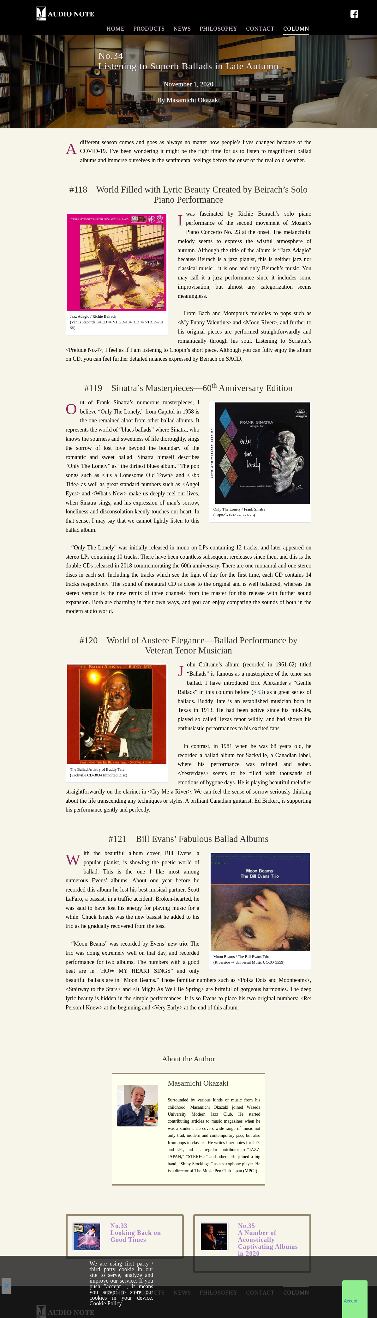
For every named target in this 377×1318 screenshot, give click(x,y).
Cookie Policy (105, 1303)
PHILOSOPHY (218, 28)
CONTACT (260, 28)
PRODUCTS (149, 28)
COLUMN (296, 28)
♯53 (258, 690)
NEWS (182, 28)
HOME (115, 28)
